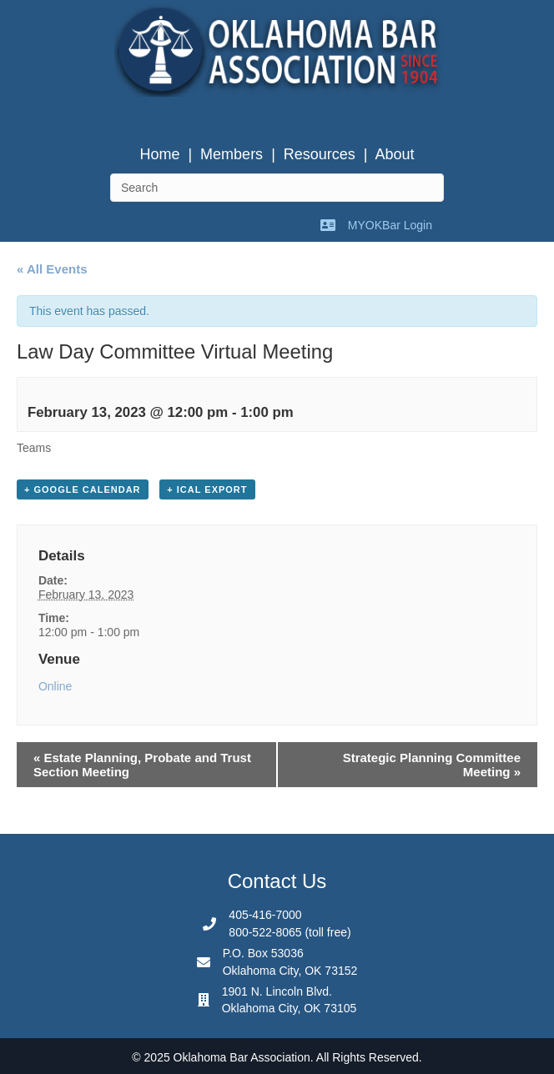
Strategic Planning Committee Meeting (432, 764)
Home (159, 154)
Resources (319, 154)
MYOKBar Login (390, 225)
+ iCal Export (207, 489)
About (395, 154)
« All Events (52, 269)
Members (231, 154)
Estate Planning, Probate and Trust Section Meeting (142, 764)
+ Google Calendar (82, 489)
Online (55, 686)
